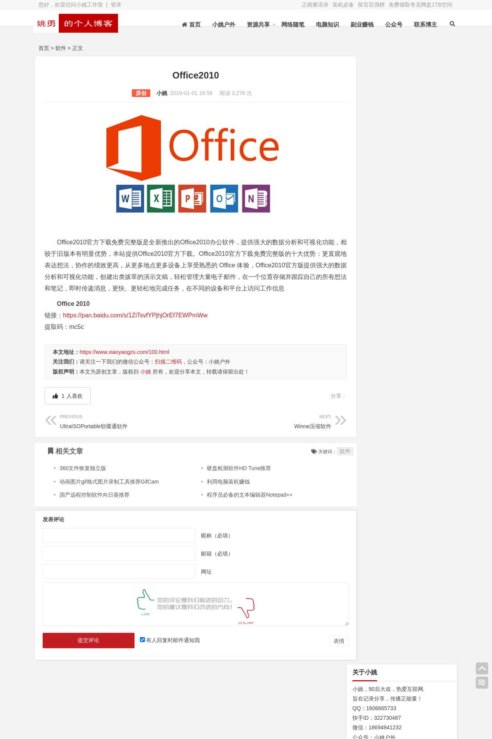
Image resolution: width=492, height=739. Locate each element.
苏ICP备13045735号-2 (184, 729)
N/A (351, 380)
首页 (43, 48)
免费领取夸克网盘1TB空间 (420, 5)
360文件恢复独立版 (83, 480)
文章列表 (192, 704)
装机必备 (343, 5)
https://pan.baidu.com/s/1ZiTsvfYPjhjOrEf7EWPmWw (135, 327)
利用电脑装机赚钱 (221, 493)
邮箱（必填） (210, 565)
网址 (199, 583)
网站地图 (70, 715)
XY (144, 729)
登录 (116, 5)
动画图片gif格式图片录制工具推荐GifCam (109, 493)
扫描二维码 (168, 373)
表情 (324, 652)
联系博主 (420, 24)
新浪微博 (253, 704)
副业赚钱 (357, 24)
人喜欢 (68, 407)
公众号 (389, 24)
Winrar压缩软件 (252, 432)
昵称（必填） (210, 547)
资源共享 (253, 24)
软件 (60, 48)
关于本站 (70, 704)
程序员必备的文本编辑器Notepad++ (243, 506)
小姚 (154, 93)
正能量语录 (315, 5)
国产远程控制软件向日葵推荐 (95, 506)
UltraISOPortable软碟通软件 (124, 432)
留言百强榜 (371, 5)
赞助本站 (192, 715)
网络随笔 (288, 24)
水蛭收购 (131, 704)
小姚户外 (219, 24)
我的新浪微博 (415, 724)
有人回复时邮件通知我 (168, 652)
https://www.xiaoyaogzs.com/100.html (124, 363)
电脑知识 (322, 24)
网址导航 (415, 702)
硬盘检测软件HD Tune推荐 (232, 480)
